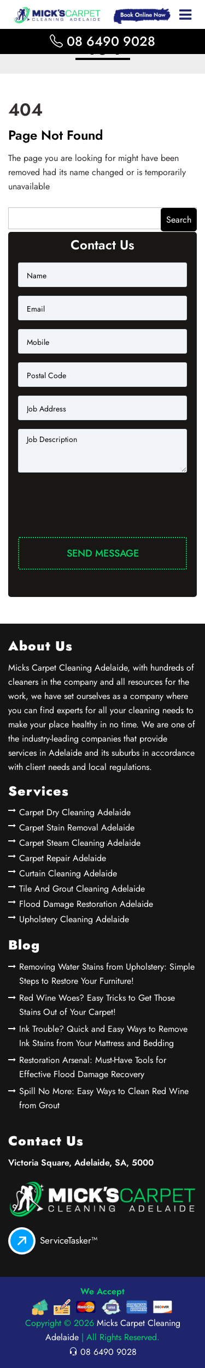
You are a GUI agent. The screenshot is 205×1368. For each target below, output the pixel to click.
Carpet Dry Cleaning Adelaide (75, 812)
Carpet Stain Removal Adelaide (76, 827)
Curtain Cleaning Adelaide (68, 873)
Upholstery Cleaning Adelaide (74, 919)
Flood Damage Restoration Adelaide (86, 904)
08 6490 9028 (102, 41)
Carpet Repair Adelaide (62, 858)
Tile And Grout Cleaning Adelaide (82, 888)
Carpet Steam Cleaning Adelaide (79, 843)
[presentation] (101, 507)
